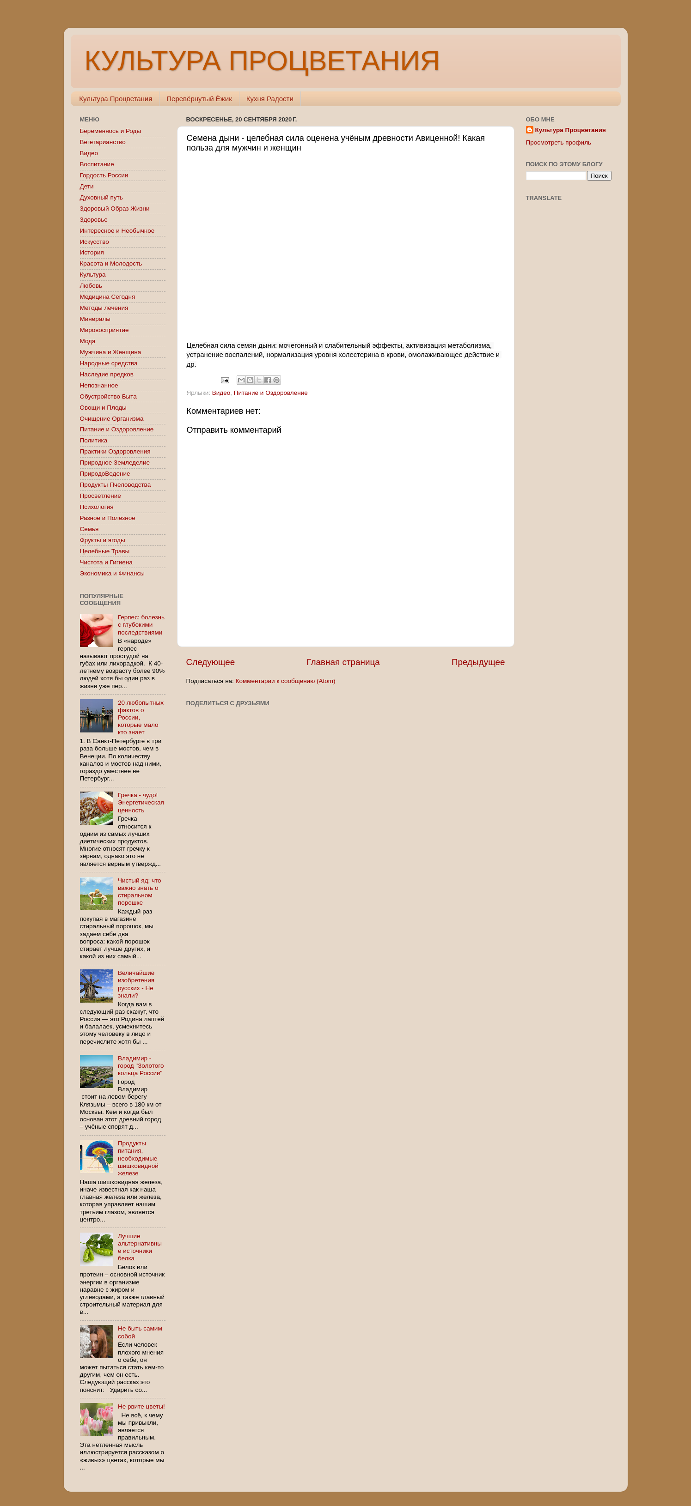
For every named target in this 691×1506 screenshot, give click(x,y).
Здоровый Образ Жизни (115, 208)
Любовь (91, 285)
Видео (221, 392)
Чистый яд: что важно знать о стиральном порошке (139, 892)
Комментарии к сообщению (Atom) (286, 680)
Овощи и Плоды (103, 407)
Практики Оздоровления (115, 451)
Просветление (100, 495)
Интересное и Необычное (117, 230)
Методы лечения (104, 307)
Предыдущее (478, 662)
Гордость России (104, 175)
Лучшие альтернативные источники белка (140, 1247)
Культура (93, 274)
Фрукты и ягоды (102, 540)
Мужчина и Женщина (110, 352)
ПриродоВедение (105, 473)
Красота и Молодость (111, 263)
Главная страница (343, 662)
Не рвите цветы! (141, 1406)
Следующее (210, 662)
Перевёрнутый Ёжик (199, 99)
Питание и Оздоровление (271, 392)
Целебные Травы (105, 551)
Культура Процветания (115, 99)
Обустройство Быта (108, 396)
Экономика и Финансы (112, 573)
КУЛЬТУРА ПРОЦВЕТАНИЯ (262, 60)
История (92, 252)
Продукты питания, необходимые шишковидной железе (138, 1158)
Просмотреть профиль (559, 142)
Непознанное (99, 385)
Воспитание (97, 164)
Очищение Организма (112, 418)
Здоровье (94, 219)
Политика (94, 440)
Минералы (95, 318)
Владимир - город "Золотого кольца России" (141, 1066)
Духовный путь (101, 197)
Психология (97, 506)
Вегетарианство (103, 142)
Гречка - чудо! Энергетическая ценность (141, 802)
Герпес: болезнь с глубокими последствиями (141, 624)
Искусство (94, 241)
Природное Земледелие (115, 462)
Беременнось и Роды (110, 130)
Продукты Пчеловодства (115, 484)
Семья (89, 529)
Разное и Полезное (107, 517)
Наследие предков (107, 374)
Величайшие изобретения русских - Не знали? (136, 984)
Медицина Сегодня (107, 296)
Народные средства (109, 363)
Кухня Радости (270, 99)
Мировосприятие (104, 330)
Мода (88, 341)
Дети (87, 186)
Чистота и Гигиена (106, 562)
